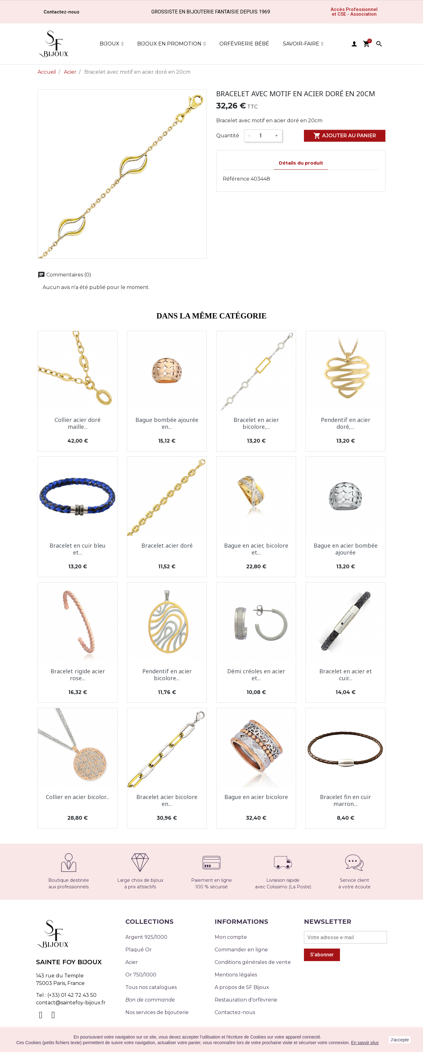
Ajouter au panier (344, 135)
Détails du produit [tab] (301, 163)
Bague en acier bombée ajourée (346, 549)
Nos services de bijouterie (157, 1012)
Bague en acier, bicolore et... (256, 549)
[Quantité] (262, 136)
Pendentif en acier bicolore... (167, 674)
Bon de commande (150, 1000)
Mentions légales (236, 975)
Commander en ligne (241, 950)
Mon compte (231, 937)
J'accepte (399, 1039)
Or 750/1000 (140, 975)
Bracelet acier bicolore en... (166, 800)
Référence (236, 179)
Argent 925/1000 (146, 937)
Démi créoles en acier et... (256, 674)
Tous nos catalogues (151, 987)
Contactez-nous (235, 1012)
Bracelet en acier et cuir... (345, 674)
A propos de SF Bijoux (242, 987)
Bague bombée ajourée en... (166, 423)
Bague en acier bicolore (256, 797)
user (354, 43)
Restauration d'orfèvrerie (246, 1000)
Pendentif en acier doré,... (345, 423)
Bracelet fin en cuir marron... (345, 800)
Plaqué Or (138, 950)
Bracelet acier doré (167, 545)
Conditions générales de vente (253, 962)
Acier (131, 962)
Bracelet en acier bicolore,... (256, 423)
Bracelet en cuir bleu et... (78, 549)
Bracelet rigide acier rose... (77, 674)
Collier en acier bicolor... (77, 797)
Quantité (227, 136)
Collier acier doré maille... (78, 423)
